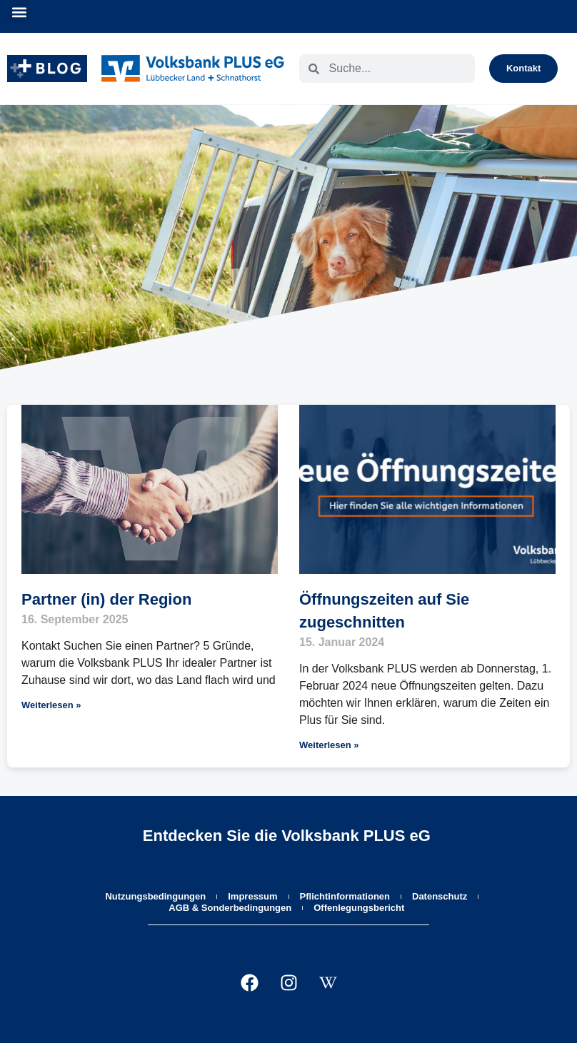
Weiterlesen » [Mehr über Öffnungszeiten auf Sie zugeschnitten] (329, 745)
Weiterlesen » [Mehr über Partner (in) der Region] (51, 705)
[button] (19, 12)
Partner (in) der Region (106, 599)
